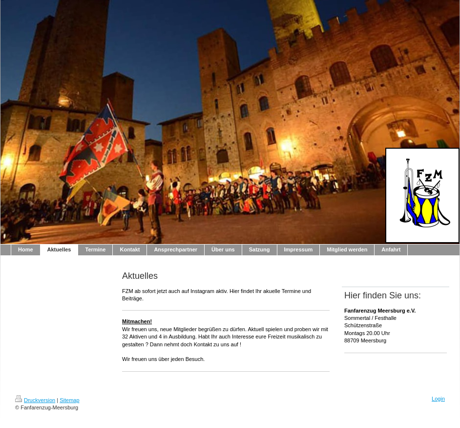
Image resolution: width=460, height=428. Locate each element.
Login (438, 399)
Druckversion (35, 400)
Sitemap (69, 400)
